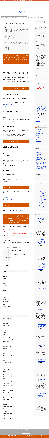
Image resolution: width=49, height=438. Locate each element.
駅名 (8, 48)
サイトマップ (38, 178)
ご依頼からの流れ (20, 12)
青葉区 (37, 106)
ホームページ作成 (43, 198)
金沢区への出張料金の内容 (10, 37)
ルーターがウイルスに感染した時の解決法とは (42, 395)
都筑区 (37, 109)
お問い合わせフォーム (8, 106)
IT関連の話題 (38, 129)
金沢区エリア (8, 47)
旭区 (40, 106)
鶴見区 (40, 109)
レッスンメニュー (39, 133)
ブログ (44, 11)
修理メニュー (38, 135)
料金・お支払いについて (8, 36)
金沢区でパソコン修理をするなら (9, 46)
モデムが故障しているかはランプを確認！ (42, 290)
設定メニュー (38, 141)
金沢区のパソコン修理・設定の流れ (10, 31)
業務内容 (12, 11)
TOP (14, 16)
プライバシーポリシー (26, 433)
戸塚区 (43, 109)
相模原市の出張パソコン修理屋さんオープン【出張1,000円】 (41, 163)
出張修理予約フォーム (8, 104)
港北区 (38, 108)
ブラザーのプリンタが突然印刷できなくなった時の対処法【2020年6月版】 (41, 167)
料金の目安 (28, 11)
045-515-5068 (9, 102)
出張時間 (38, 139)
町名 (8, 49)
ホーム (5, 11)
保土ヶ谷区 (42, 110)
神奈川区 (39, 107)
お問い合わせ (36, 11)
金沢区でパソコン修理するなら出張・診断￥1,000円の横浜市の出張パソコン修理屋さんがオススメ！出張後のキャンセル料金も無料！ (16, 30)
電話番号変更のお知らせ (40, 152)
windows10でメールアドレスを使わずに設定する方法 (42, 325)
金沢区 (42, 107)
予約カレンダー (43, 206)
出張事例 (38, 137)
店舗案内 (41, 207)
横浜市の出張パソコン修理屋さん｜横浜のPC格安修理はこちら (25, 435)
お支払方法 (8, 38)
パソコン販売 (42, 195)
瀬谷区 (44, 108)
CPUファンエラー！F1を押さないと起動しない (42, 220)
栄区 (41, 108)
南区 (38, 111)
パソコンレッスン (43, 196)
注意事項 (5, 41)
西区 (38, 110)
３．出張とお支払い (9, 35)
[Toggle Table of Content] (27, 28)
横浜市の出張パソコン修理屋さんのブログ (25, 429)
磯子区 (42, 106)
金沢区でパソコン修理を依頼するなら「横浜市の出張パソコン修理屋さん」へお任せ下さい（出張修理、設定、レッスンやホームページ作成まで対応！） (16, 43)
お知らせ (38, 131)
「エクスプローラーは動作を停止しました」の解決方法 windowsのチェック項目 (42, 266)
